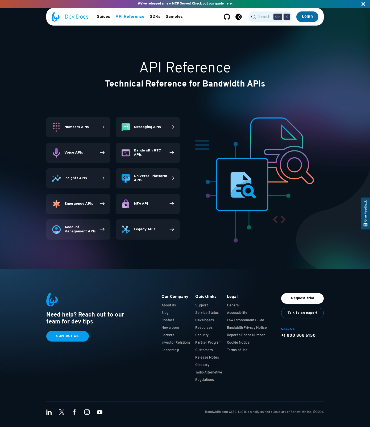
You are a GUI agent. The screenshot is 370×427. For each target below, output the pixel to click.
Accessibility (237, 317)
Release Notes (207, 362)
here (228, 3)
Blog (164, 317)
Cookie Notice (238, 347)
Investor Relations (175, 347)
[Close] (363, 4)
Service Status (207, 317)
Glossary (202, 369)
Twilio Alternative (208, 377)
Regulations (204, 384)
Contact (167, 325)
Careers (167, 340)
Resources (204, 332)
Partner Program (208, 347)
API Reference (129, 17)
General (233, 310)
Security (202, 340)
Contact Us (67, 340)
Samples (174, 17)
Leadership (170, 354)
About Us (168, 310)
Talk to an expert (303, 317)
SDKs (155, 17)
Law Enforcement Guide (245, 325)
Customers (204, 354)
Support (201, 310)
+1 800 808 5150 (298, 340)
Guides (103, 17)
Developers (204, 325)
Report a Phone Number (246, 340)
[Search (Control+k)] (270, 17)
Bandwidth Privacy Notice (247, 332)
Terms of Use (237, 354)
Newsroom (170, 332)
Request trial (302, 303)
